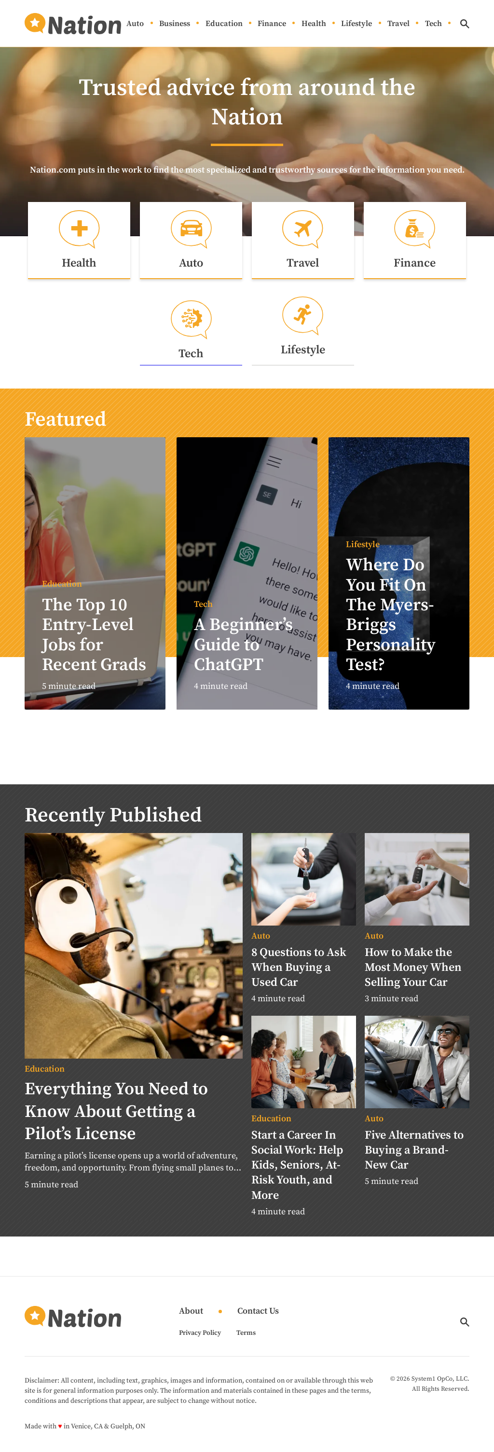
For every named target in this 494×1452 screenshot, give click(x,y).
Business (174, 23)
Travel (398, 23)
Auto (135, 23)
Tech (433, 23)
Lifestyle (356, 23)
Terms (246, 1333)
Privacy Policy (200, 1333)
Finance (272, 23)
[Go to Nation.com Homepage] (73, 23)
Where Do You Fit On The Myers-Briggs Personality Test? (391, 616)
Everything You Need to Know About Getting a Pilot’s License (116, 1112)
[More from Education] (134, 1070)
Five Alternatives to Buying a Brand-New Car (414, 1151)
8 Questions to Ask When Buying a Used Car (298, 968)
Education (224, 23)
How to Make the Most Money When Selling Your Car (413, 968)
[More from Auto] (303, 937)
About (191, 1312)
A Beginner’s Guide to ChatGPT (243, 646)
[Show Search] (464, 23)
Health (314, 23)
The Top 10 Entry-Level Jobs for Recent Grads (94, 635)
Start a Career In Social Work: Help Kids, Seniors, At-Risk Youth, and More (297, 1166)
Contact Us (258, 1312)
